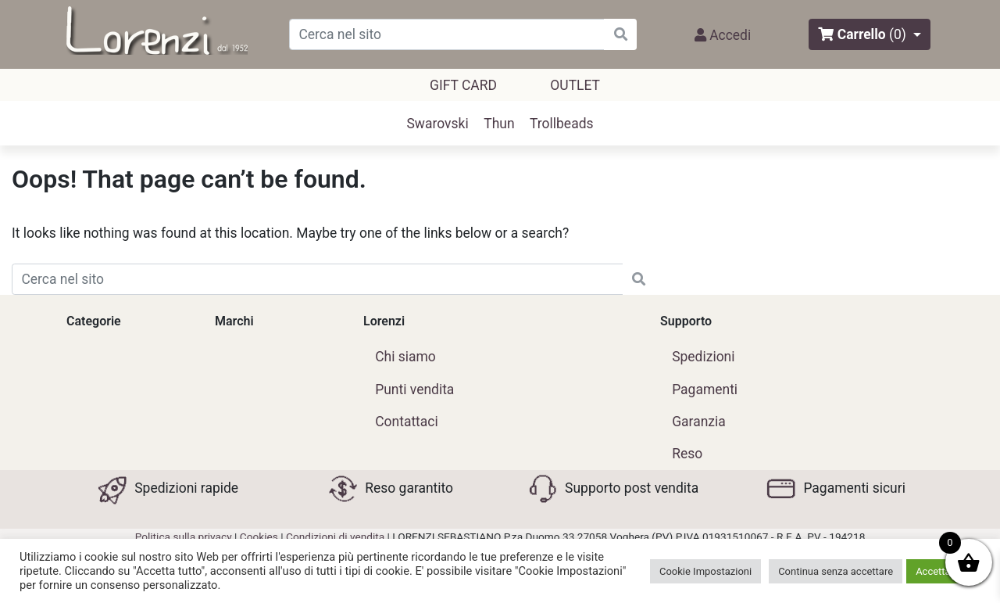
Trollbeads (561, 123)
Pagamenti (705, 389)
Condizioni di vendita (335, 536)
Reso (687, 453)
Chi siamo (405, 356)
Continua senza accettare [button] (835, 571)
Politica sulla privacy (183, 536)
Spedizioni (703, 356)
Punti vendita (414, 389)
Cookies (259, 536)
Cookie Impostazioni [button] (705, 571)
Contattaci (406, 421)
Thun (499, 123)
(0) (897, 34)
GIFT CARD (463, 85)
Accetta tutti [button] (943, 571)
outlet (575, 85)
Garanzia (699, 421)
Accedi (723, 35)
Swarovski (438, 123)
